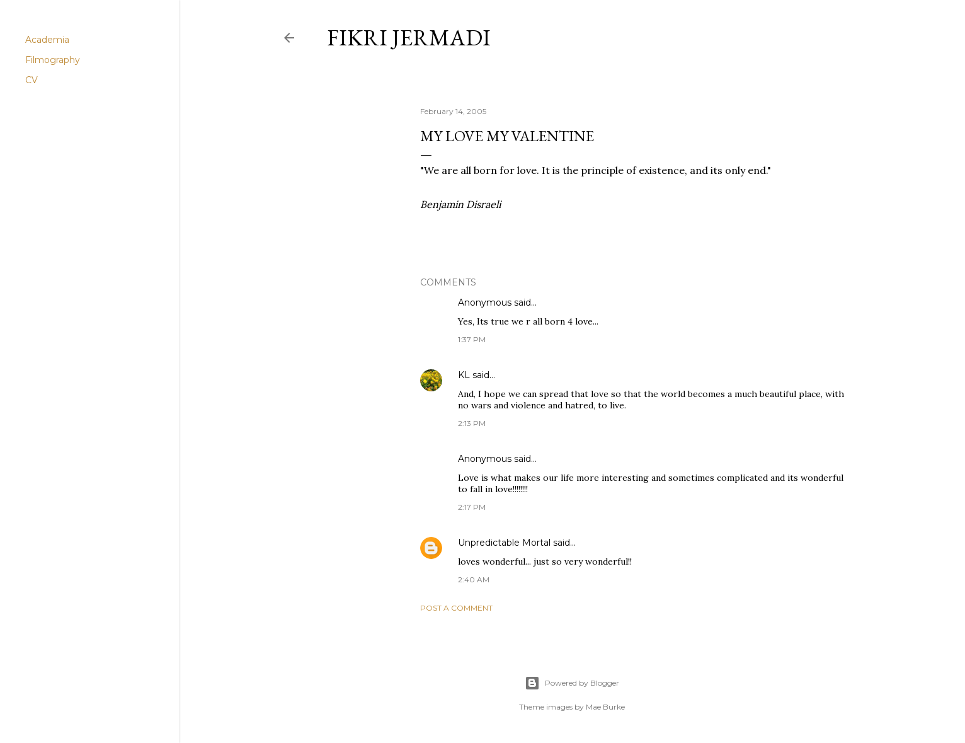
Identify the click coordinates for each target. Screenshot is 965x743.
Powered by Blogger (572, 683)
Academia (47, 39)
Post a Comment (456, 608)
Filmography (52, 60)
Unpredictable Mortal (504, 542)
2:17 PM (472, 507)
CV (31, 80)
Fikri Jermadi (409, 37)
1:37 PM (472, 339)
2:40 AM (473, 579)
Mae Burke (605, 706)
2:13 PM (472, 423)
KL (464, 375)
